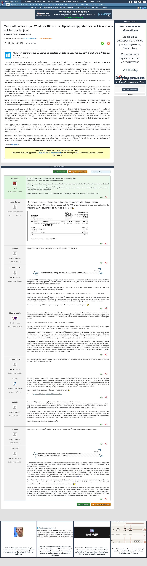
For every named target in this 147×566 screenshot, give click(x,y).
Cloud (32, 5)
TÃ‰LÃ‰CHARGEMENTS (66, 7)
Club (98, 2)
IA (36, 5)
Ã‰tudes (83, 2)
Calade (15, 248)
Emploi (75, 2)
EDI (66, 5)
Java (53, 5)
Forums (28, 2)
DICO (97, 7)
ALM (40, 5)
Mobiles (94, 5)
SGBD (82, 5)
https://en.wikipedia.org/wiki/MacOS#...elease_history (48, 394)
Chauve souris (15, 313)
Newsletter (66, 2)
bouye (14, 379)
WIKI (93, 7)
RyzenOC (15, 178)
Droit (92, 2)
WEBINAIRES (48, 7)
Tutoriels (37, 2)
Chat (57, 2)
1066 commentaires (45, 39)
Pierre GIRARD (15, 268)
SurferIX (15, 449)
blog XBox (15, 145)
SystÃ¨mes (102, 5)
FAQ (44, 2)
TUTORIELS (34, 7)
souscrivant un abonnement (50, 153)
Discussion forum (130, 90)
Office (88, 5)
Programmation (73, 5)
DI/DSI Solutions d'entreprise (19, 5)
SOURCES (79, 7)
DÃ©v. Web (59, 5)
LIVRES (55, 7)
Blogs (50, 2)
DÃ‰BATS (87, 7)
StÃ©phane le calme (29, 38)
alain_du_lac (15, 202)
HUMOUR (104, 7)
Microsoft (47, 5)
